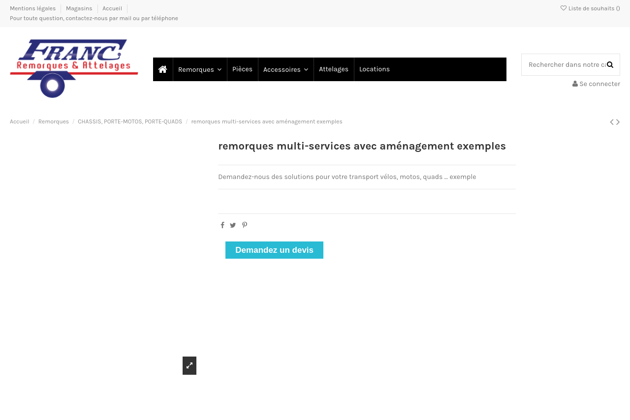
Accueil (112, 8)
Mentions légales (33, 8)
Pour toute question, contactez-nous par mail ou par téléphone (94, 18)
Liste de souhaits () (590, 8)
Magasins (80, 8)
